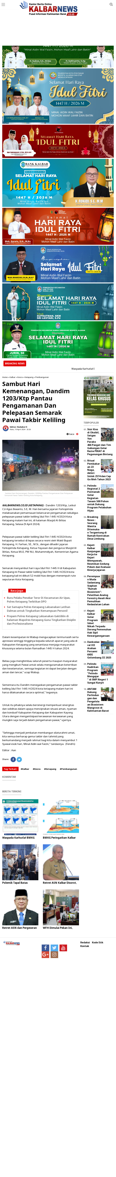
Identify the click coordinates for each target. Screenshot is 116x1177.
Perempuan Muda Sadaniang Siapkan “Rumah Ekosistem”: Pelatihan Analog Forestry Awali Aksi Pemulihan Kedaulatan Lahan (99, 590)
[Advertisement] (58, 23)
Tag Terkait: (10, 769)
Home (5, 377)
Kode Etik (97, 942)
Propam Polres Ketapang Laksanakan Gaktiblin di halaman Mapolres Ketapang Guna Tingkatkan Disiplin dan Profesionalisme (41, 619)
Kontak (84, 946)
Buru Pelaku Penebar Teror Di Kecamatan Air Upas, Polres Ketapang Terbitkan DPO (38, 599)
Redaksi (85, 942)
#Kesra (36, 769)
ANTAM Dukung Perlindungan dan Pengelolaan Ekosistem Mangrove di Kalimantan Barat (98, 700)
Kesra (20, 377)
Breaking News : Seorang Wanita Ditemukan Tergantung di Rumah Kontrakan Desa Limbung (98, 527)
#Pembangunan (68, 769)
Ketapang (29, 377)
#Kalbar (25, 769)
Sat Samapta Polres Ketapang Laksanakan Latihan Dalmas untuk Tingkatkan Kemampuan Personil (38, 608)
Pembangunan (42, 377)
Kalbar (12, 377)
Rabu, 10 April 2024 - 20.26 (20, 429)
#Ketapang (50, 769)
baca (70, 434)
